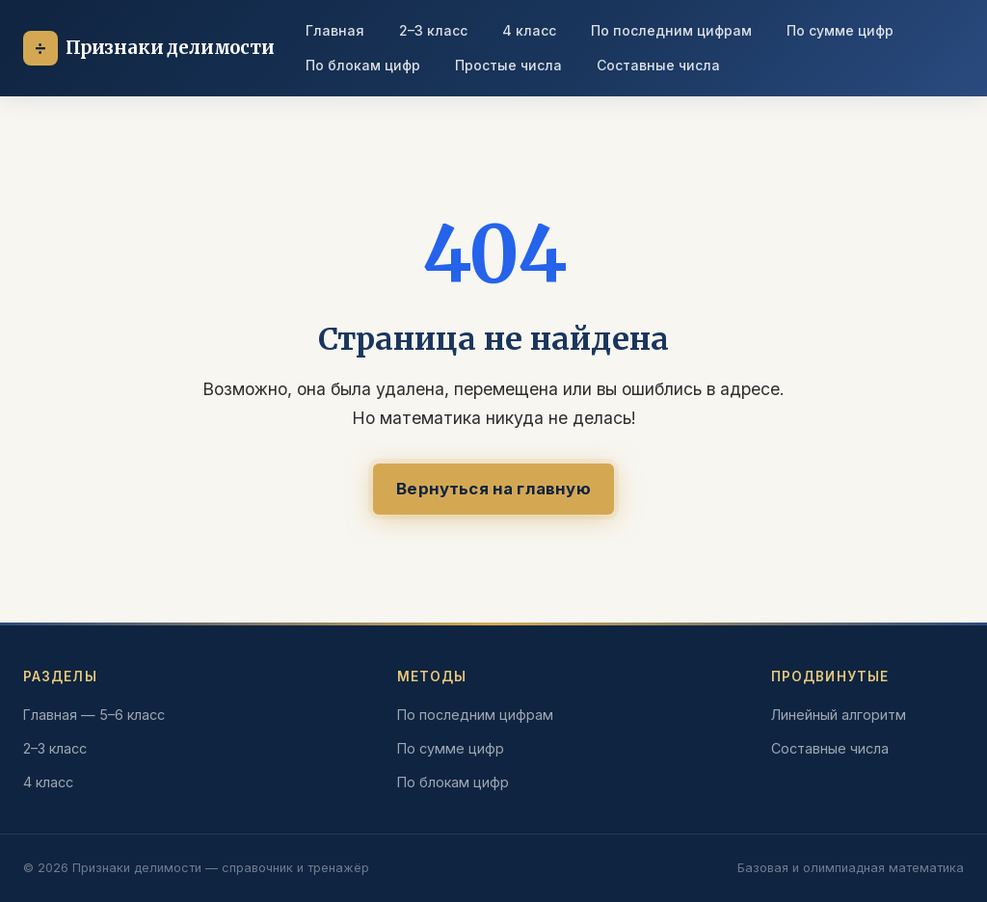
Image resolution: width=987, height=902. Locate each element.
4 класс (529, 30)
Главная (335, 30)
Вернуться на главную (493, 488)
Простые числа (508, 65)
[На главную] (149, 48)
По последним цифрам (671, 30)
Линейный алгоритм (838, 714)
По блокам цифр (363, 65)
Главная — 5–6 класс (94, 714)
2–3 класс (433, 30)
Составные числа (658, 65)
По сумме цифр (840, 30)
